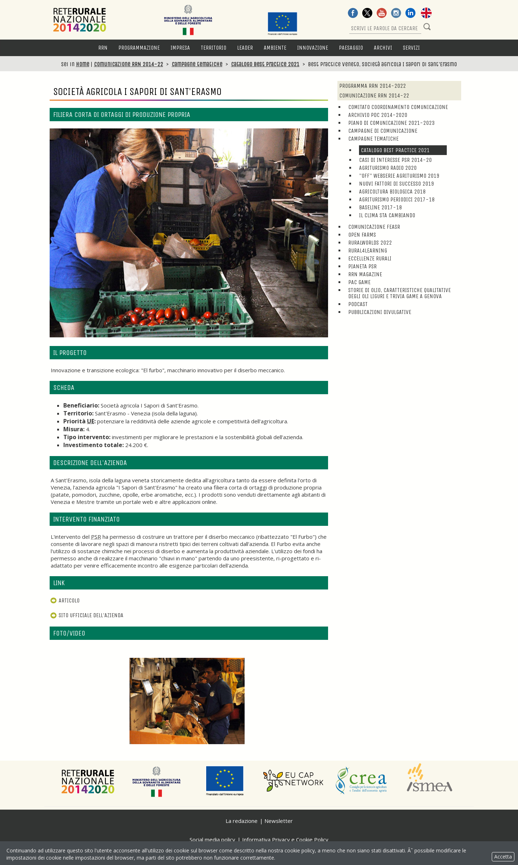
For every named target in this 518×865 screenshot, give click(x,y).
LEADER (245, 47)
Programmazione (139, 47)
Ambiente (275, 47)
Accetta (503, 856)
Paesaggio (351, 47)
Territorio (213, 47)
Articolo (64, 600)
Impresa (180, 47)
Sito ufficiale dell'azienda (86, 615)
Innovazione (312, 47)
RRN (103, 47)
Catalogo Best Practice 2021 (265, 64)
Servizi (411, 47)
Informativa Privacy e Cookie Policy (285, 839)
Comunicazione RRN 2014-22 (128, 64)
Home (82, 64)
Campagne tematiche (197, 64)
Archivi (383, 47)
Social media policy (212, 839)
